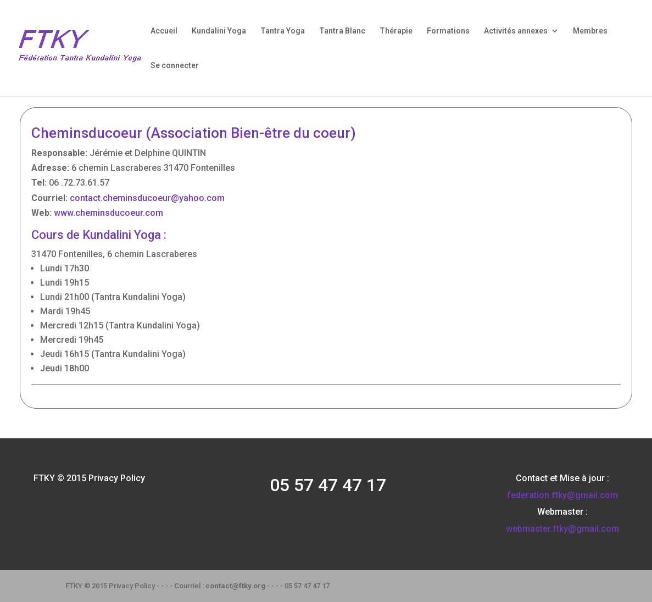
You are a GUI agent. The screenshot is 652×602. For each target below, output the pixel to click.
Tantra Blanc (342, 31)
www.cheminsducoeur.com (108, 213)
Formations (448, 31)
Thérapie (396, 31)
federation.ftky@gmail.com (562, 495)
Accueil (164, 31)
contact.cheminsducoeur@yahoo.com (147, 198)
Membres (590, 31)
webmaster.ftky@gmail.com (562, 528)
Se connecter (175, 66)
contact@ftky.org (235, 586)
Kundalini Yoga (219, 31)
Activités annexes (516, 31)
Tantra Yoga (282, 31)
